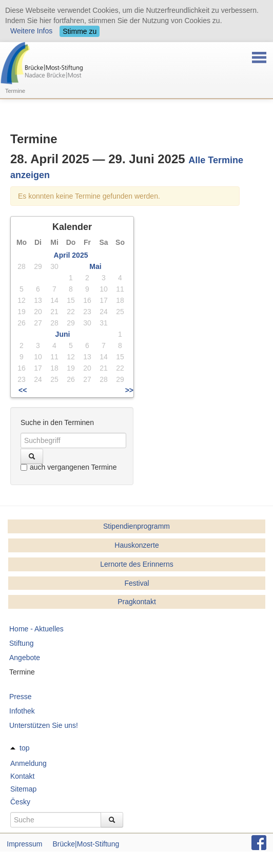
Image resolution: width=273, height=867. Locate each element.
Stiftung (21, 643)
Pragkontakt (137, 602)
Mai (95, 266)
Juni (62, 334)
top (24, 748)
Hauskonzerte (136, 545)
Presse (20, 696)
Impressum (24, 844)
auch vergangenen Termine (68, 467)
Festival (136, 583)
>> (129, 390)
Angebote (24, 657)
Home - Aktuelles (36, 629)
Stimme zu (79, 31)
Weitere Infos (31, 31)
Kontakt (22, 776)
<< (22, 390)
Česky (20, 802)
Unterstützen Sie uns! (43, 725)
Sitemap (23, 789)
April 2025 (71, 255)
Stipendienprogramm (136, 526)
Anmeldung (28, 763)
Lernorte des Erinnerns (136, 564)
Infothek (22, 711)
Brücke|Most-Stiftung (86, 844)
